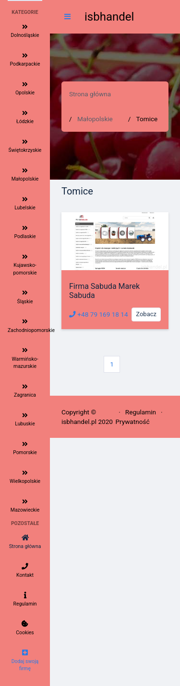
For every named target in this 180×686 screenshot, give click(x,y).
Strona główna (90, 94)
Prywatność (132, 421)
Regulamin (140, 412)
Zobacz (146, 314)
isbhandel (109, 16)
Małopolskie (95, 119)
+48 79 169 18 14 (98, 314)
